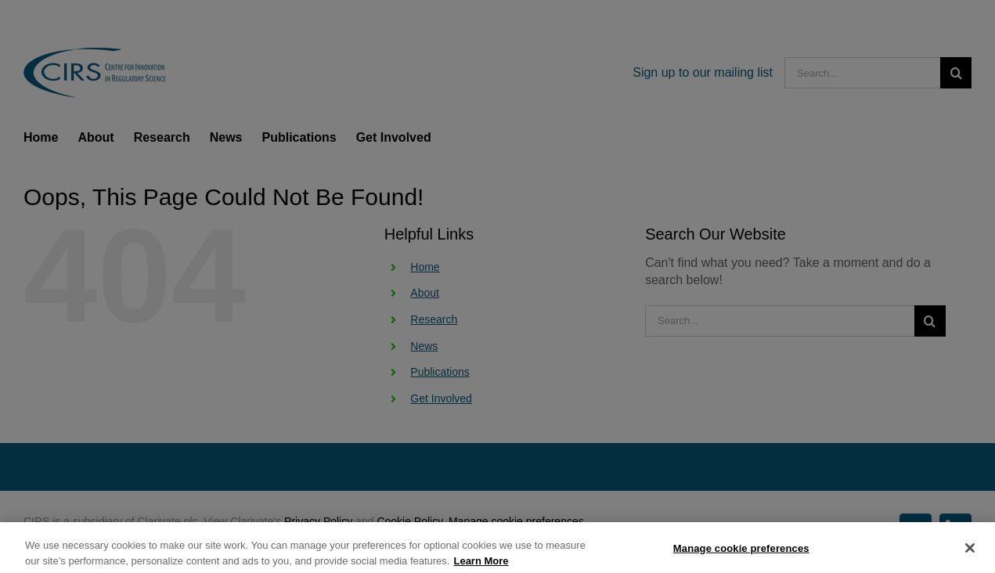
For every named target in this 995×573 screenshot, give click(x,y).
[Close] (970, 553)
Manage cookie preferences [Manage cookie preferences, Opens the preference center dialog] (741, 554)
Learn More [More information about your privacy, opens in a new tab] (480, 566)
